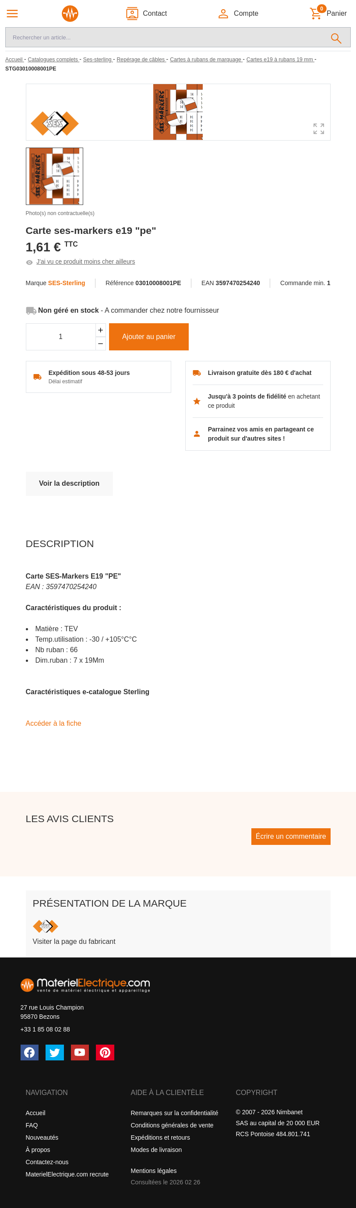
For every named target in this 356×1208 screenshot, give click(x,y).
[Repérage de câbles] (141, 60)
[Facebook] (30, 1052)
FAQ (32, 1125)
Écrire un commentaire (291, 836)
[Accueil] (14, 60)
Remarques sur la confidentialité (175, 1112)
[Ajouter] (100, 330)
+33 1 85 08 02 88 (45, 1029)
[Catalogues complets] (53, 60)
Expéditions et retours (160, 1137)
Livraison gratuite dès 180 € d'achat (260, 372)
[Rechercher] (336, 37)
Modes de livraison (156, 1149)
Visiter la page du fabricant (74, 941)
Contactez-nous (47, 1162)
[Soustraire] (100, 343)
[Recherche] (164, 37)
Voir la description (69, 483)
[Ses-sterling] (98, 60)
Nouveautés (42, 1137)
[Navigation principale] (12, 14)
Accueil (36, 1112)
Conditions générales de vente (172, 1125)
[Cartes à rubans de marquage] (206, 60)
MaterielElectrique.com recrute (67, 1174)
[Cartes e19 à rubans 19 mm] (280, 60)
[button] (237, 14)
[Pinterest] (105, 1052)
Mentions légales (154, 1170)
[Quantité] (61, 336)
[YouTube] (80, 1052)
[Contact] (146, 14)
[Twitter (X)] (55, 1052)
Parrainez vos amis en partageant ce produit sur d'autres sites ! (261, 434)
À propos (38, 1149)
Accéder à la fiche (53, 723)
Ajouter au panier (149, 336)
